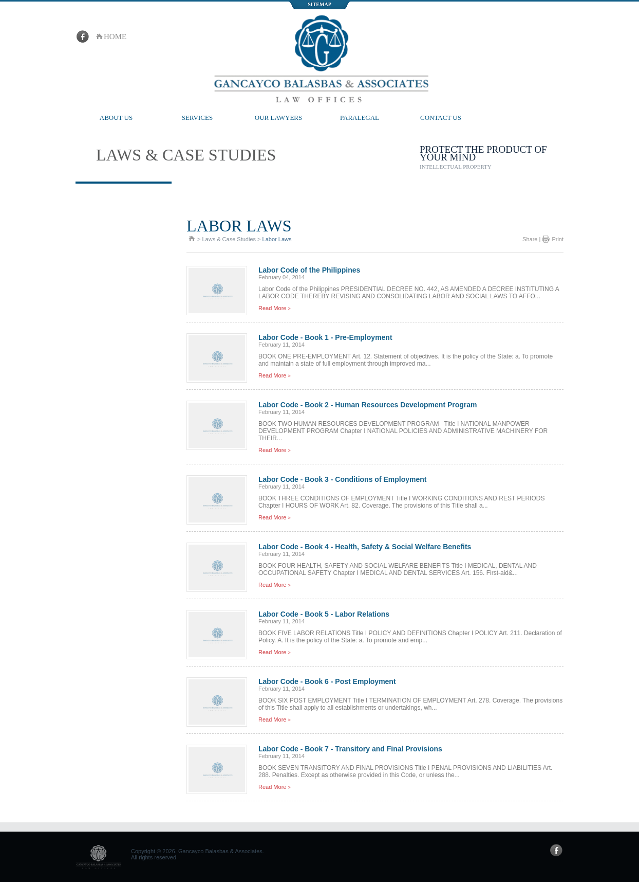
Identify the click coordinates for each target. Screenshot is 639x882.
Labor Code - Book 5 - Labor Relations (323, 614)
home (115, 36)
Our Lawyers (279, 117)
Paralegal (359, 117)
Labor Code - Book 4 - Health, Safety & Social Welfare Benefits (364, 547)
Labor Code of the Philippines (309, 270)
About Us (116, 117)
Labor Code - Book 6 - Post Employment (327, 681)
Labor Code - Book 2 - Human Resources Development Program (367, 405)
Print (557, 239)
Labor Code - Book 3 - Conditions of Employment (342, 479)
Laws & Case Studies (229, 239)
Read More (274, 308)
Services (197, 117)
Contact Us (440, 117)
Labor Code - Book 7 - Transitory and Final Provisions (350, 749)
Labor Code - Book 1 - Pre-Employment (325, 337)
